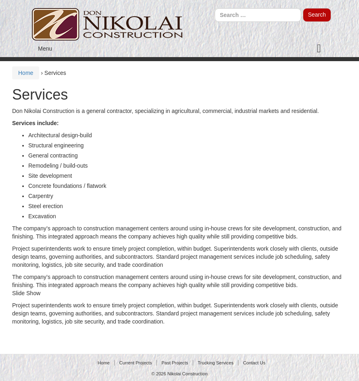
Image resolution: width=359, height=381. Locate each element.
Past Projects (174, 362)
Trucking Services (216, 362)
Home (25, 73)
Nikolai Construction (187, 373)
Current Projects (135, 362)
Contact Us (254, 362)
